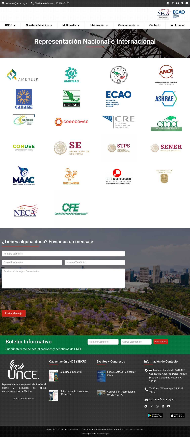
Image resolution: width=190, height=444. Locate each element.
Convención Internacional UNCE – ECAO (121, 400)
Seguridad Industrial (71, 378)
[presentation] (27, 305)
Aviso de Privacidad (24, 405)
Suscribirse (160, 348)
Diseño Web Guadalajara (100, 440)
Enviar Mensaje (13, 320)
